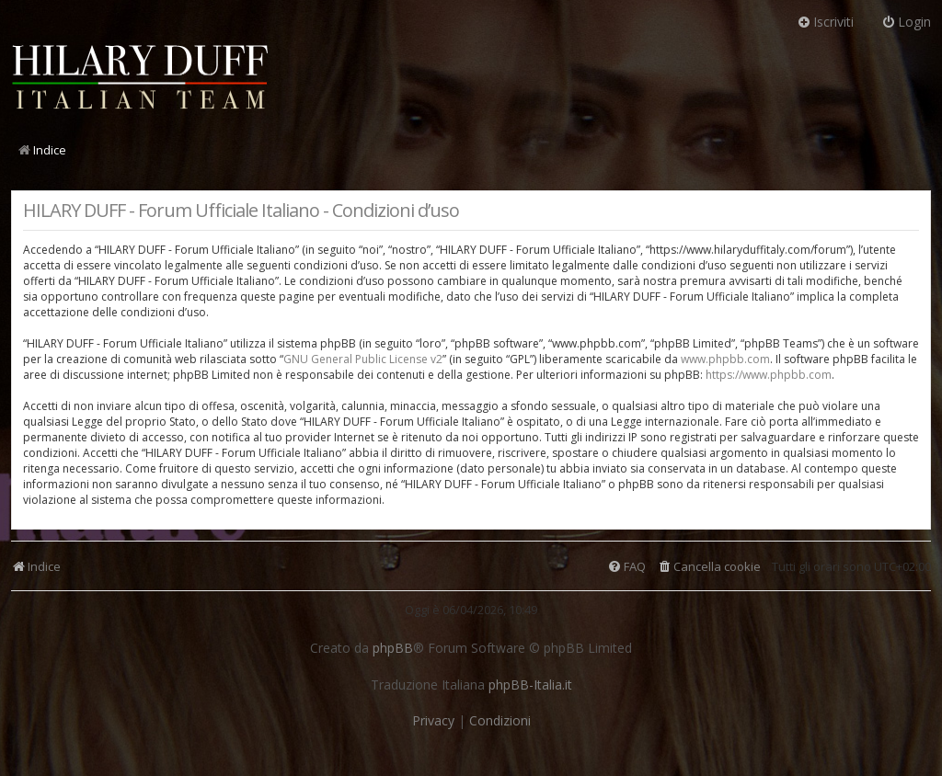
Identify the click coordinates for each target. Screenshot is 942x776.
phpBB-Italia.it (530, 685)
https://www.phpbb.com (769, 374)
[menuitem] (709, 566)
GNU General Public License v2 (362, 359)
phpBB (393, 648)
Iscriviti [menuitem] (825, 21)
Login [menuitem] (906, 21)
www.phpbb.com (725, 359)
